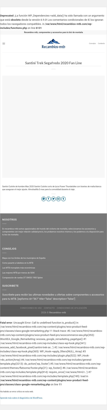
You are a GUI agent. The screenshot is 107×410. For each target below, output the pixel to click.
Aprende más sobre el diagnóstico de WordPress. (21, 398)
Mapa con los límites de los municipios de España (23, 258)
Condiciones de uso (31, 308)
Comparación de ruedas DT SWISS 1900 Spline (22, 278)
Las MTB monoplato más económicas (18, 268)
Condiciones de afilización (72, 308)
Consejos (92, 43)
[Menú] (3, 43)
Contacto (101, 43)
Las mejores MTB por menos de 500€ (18, 273)
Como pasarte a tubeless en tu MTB (17, 263)
